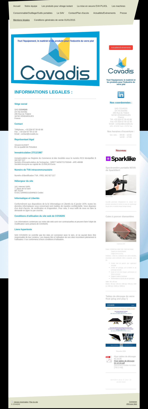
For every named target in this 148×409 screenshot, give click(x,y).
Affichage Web (131, 405)
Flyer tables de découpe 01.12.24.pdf (124, 362)
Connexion (133, 403)
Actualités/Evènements (121, 47)
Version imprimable (19, 403)
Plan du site (33, 403)
